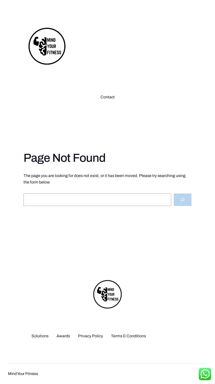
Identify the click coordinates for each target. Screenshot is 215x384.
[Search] (183, 199)
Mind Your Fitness (23, 374)
